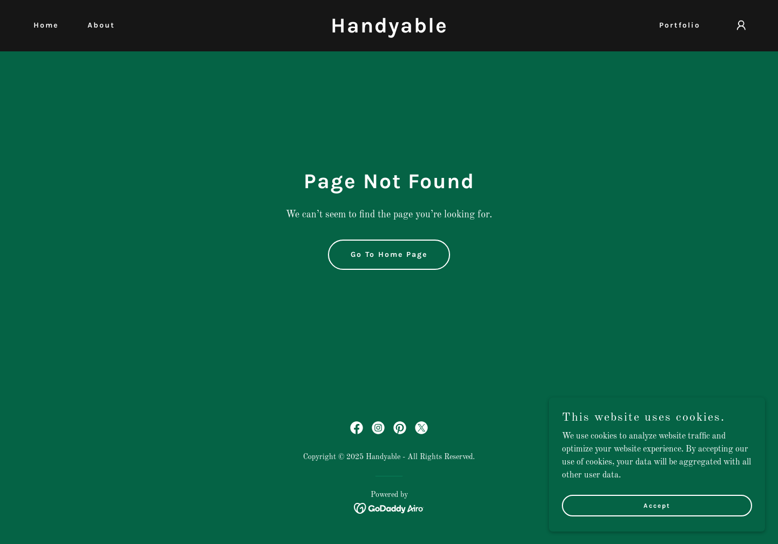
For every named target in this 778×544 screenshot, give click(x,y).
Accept (656, 505)
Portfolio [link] (679, 25)
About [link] (101, 25)
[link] (389, 30)
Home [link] (45, 25)
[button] (741, 25)
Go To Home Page (389, 254)
